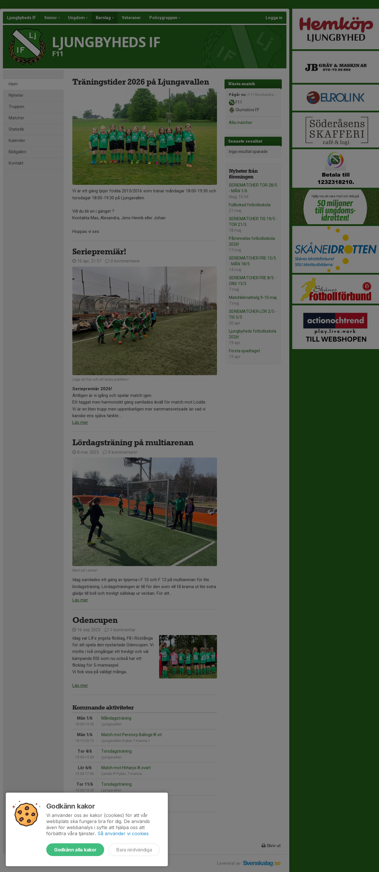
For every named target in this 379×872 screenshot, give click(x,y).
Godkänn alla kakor (75, 850)
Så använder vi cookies (123, 833)
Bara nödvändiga (134, 850)
